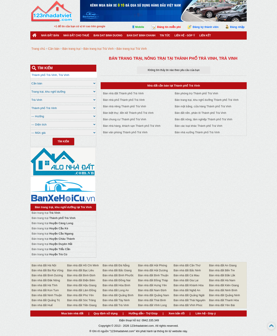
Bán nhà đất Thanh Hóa (224, 300)
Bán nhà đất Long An (116, 290)
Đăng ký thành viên (206, 27)
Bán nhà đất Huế (42, 305)
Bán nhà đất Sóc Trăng (81, 300)
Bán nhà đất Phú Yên (80, 295)
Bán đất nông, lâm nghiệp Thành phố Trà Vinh (203, 119)
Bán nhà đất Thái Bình (152, 300)
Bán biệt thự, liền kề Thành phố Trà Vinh (128, 112)
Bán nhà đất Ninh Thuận (47, 295)
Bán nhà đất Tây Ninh (116, 300)
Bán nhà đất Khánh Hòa (189, 285)
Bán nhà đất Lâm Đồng (81, 290)
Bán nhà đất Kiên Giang (224, 285)
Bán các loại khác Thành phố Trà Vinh (198, 125)
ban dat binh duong (107, 35)
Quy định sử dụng (105, 313)
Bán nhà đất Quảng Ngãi (189, 295)
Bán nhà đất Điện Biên (81, 280)
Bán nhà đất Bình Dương (47, 275)
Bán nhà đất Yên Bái (222, 305)
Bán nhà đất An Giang (223, 265)
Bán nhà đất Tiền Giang (82, 305)
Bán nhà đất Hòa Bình (116, 285)
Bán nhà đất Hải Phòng (152, 265)
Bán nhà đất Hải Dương (153, 270)
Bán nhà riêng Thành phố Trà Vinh (124, 106)
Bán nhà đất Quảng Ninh (224, 295)
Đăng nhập (237, 27)
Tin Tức (165, 35)
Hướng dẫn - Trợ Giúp (143, 313)
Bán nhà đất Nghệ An (187, 290)
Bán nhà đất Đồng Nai (116, 280)
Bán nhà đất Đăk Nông (46, 280)
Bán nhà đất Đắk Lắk (222, 275)
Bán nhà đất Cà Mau (186, 275)
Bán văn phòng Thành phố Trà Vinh (125, 132)
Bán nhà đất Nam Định (152, 290)
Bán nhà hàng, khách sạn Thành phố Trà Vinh (131, 125)
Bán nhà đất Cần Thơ (187, 265)
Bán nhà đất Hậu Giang (81, 285)
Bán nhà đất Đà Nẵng (116, 265)
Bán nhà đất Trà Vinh (116, 305)
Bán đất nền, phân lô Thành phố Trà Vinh (200, 112)
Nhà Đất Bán (50, 35)
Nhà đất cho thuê (76, 35)
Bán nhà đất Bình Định (81, 275)
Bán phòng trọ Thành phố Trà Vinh (196, 93)
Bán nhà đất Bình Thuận (153, 275)
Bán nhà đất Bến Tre (222, 270)
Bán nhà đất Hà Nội (44, 265)
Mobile (139, 27)
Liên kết (205, 35)
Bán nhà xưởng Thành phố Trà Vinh (197, 132)
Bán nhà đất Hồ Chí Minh (83, 265)
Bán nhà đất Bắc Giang (117, 270)
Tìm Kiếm (63, 141)
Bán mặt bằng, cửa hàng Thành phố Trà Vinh (203, 106)
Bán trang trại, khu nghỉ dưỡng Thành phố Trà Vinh (207, 99)
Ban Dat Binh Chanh (141, 35)
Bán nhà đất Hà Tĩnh (45, 285)
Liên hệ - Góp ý (184, 35)
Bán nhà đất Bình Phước (118, 275)
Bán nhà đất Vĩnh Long (152, 305)
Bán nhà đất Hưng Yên (152, 285)
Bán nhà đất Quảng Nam (153, 295)
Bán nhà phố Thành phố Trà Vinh (124, 99)
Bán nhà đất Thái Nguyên (189, 300)
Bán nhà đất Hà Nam (222, 280)
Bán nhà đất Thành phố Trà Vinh (123, 93)
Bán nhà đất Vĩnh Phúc (188, 305)
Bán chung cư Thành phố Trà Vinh (124, 119)
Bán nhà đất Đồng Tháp (153, 280)
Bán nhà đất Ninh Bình (223, 290)
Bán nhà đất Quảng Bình (118, 295)
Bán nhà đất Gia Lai (186, 280)
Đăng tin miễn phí (169, 27)
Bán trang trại (46, 212)
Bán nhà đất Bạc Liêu (80, 270)
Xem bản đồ (177, 313)
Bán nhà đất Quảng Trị (46, 300)
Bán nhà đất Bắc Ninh (187, 270)
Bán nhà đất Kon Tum (45, 290)
